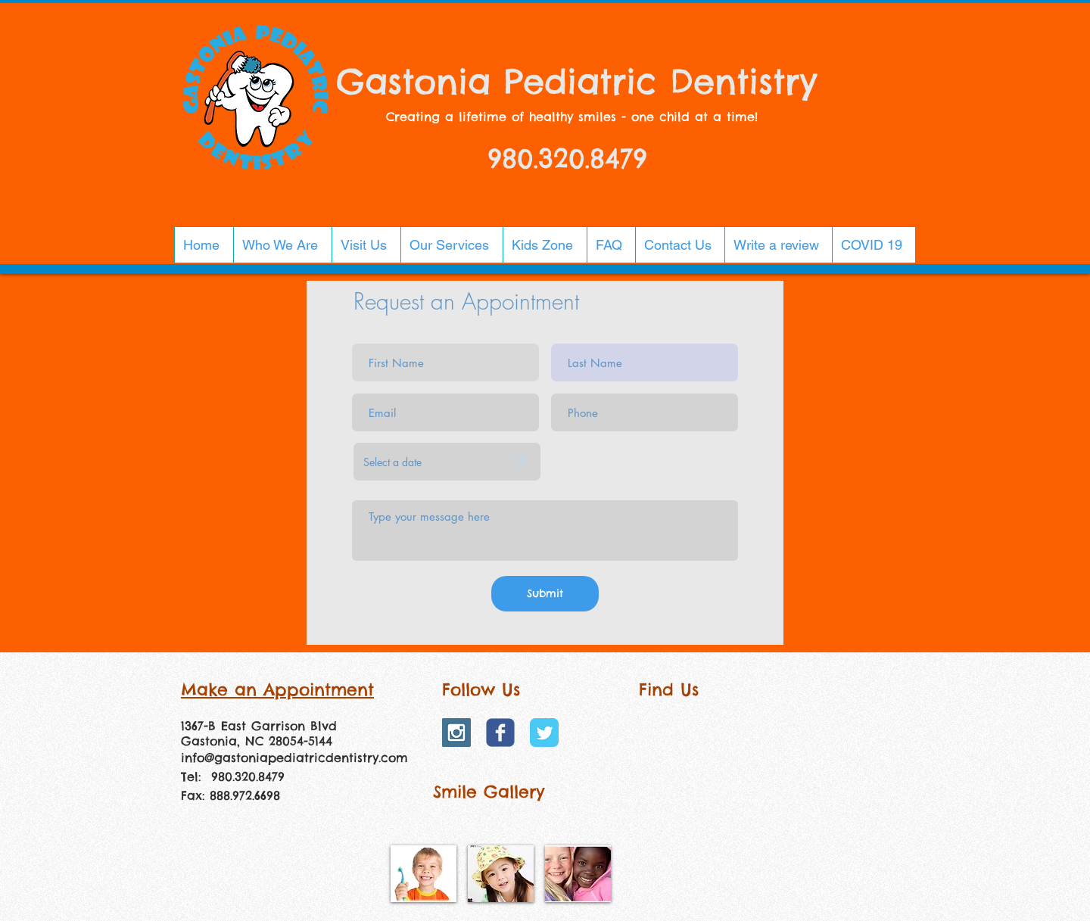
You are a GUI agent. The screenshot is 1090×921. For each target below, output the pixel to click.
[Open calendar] (518, 462)
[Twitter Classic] (544, 732)
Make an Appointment (277, 689)
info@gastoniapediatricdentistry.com (294, 757)
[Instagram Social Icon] (456, 732)
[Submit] (545, 593)
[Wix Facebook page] (500, 732)
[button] (282, 245)
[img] (423, 873)
